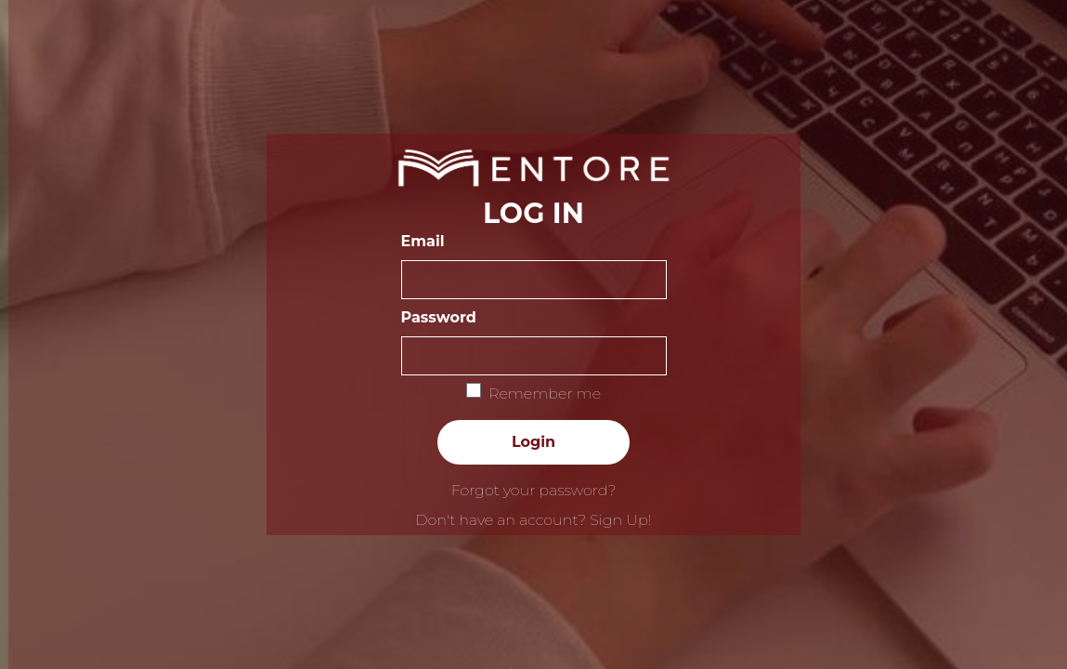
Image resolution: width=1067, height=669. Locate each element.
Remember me (544, 393)
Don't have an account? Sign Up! (533, 520)
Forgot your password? (534, 490)
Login (533, 442)
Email (423, 241)
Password (438, 317)
